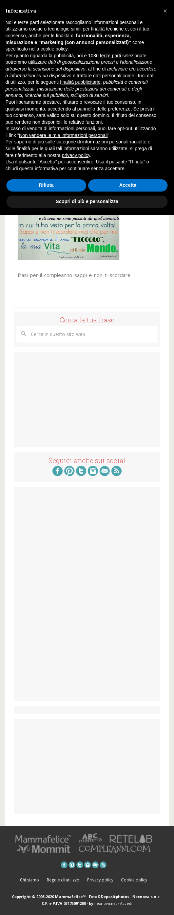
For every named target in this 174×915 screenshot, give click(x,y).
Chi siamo (29, 880)
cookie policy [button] (54, 49)
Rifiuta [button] (46, 185)
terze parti (110, 55)
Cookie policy (134, 880)
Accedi (126, 903)
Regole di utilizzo (63, 880)
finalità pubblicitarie (80, 82)
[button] (165, 10)
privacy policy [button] (76, 155)
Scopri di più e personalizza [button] (87, 201)
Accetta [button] (127, 185)
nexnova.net (105, 903)
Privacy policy (100, 880)
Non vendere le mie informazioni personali (63, 135)
